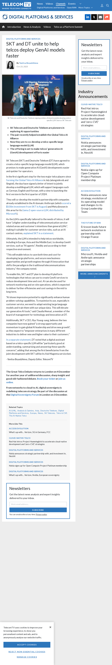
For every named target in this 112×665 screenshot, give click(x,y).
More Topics (85, 7)
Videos (49, 3)
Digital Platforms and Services (51, 7)
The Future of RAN (91, 223)
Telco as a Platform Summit (68, 26)
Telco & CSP (61, 413)
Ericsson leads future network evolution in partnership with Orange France (93, 231)
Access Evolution (18, 428)
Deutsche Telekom (48, 410)
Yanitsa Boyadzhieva (28, 63)
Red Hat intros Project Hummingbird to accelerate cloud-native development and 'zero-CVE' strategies (38, 442)
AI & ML (12, 410)
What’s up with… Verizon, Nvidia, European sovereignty (34, 475)
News (40, 3)
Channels (61, 3)
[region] (27, 643)
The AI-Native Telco (18, 415)
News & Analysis (32, 26)
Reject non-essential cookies (27, 652)
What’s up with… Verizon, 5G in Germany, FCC (29, 432)
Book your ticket (46, 378)
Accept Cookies (27, 644)
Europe (33, 413)
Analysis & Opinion (25, 410)
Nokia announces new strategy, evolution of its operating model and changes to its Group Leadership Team (94, 203)
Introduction (14, 26)
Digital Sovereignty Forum (24, 394)
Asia (37, 410)
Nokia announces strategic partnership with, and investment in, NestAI (93, 147)
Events (72, 3)
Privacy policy (41, 514)
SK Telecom (49, 413)
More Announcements (94, 275)
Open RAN (71, 7)
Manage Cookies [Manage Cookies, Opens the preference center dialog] (27, 657)
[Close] (50, 627)
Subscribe (38, 510)
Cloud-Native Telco (19, 438)
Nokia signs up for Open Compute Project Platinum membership (38, 465)
